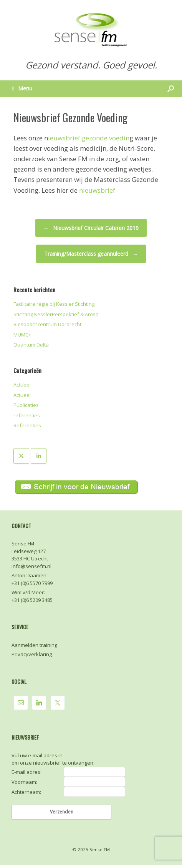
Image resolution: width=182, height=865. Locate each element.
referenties (26, 415)
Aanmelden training (34, 645)
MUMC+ (22, 334)
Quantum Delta (31, 344)
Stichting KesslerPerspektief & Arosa (56, 314)
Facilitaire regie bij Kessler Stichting (53, 303)
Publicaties (26, 405)
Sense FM (99, 849)
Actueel (22, 384)
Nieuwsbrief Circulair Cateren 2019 (91, 228)
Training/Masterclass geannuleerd (91, 254)
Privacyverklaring (32, 654)
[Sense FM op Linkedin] (38, 456)
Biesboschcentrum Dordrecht (47, 324)
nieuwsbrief (97, 190)
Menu (22, 88)
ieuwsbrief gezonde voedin (88, 137)
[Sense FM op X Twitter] (21, 456)
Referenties (27, 425)
